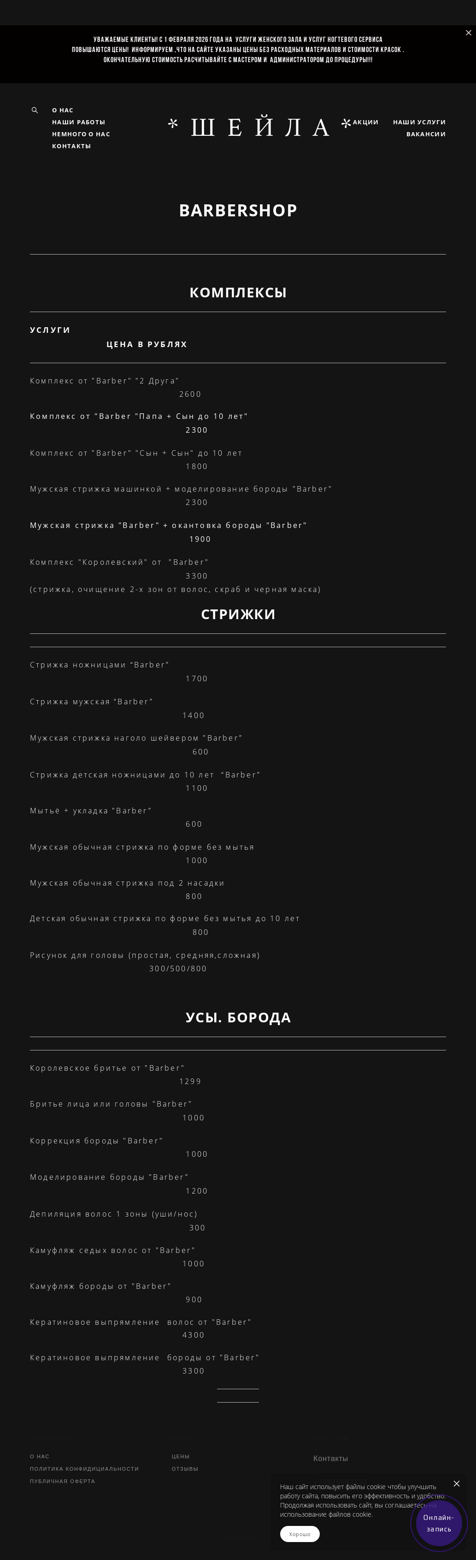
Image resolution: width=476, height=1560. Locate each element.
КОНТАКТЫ (71, 146)
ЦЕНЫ (181, 1456)
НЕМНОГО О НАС (81, 134)
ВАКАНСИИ (426, 134)
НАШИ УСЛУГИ (419, 122)
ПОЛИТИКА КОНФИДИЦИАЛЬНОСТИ (84, 1469)
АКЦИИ (366, 122)
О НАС (63, 110)
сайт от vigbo (238, 1538)
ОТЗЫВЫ (185, 1469)
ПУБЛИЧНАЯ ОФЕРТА (62, 1481)
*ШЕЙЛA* (238, 128)
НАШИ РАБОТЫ (79, 122)
